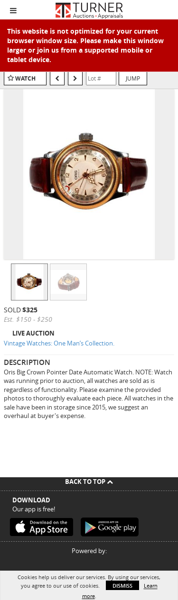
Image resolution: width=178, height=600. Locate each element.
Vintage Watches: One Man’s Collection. (59, 343)
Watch (25, 78)
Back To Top (89, 481)
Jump (133, 78)
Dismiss (122, 585)
